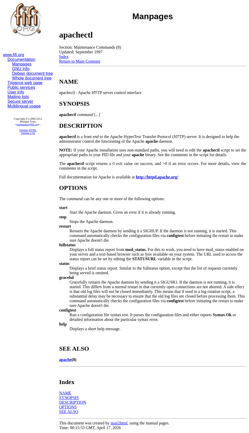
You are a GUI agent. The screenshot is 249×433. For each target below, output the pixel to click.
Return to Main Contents (79, 61)
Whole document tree (32, 78)
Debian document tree (32, 73)
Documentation (22, 59)
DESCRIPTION (72, 402)
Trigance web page (25, 83)
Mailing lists (18, 97)
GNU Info (21, 69)
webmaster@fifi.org (27, 124)
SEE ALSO (68, 411)
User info (16, 92)
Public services (21, 87)
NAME (65, 393)
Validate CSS (27, 133)
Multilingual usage (24, 106)
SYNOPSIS (69, 397)
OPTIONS (68, 407)
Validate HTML (28, 130)
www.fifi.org (13, 55)
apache (65, 359)
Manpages (22, 64)
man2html (119, 423)
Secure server (20, 101)
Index (63, 56)
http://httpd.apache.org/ (157, 177)
